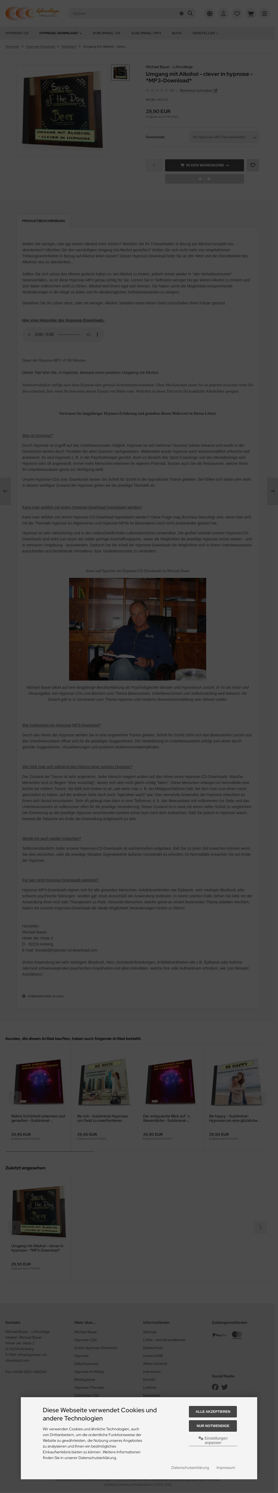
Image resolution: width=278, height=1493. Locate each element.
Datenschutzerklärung (190, 1467)
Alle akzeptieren (213, 1412)
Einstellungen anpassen (213, 1440)
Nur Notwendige (213, 1426)
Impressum (226, 1467)
